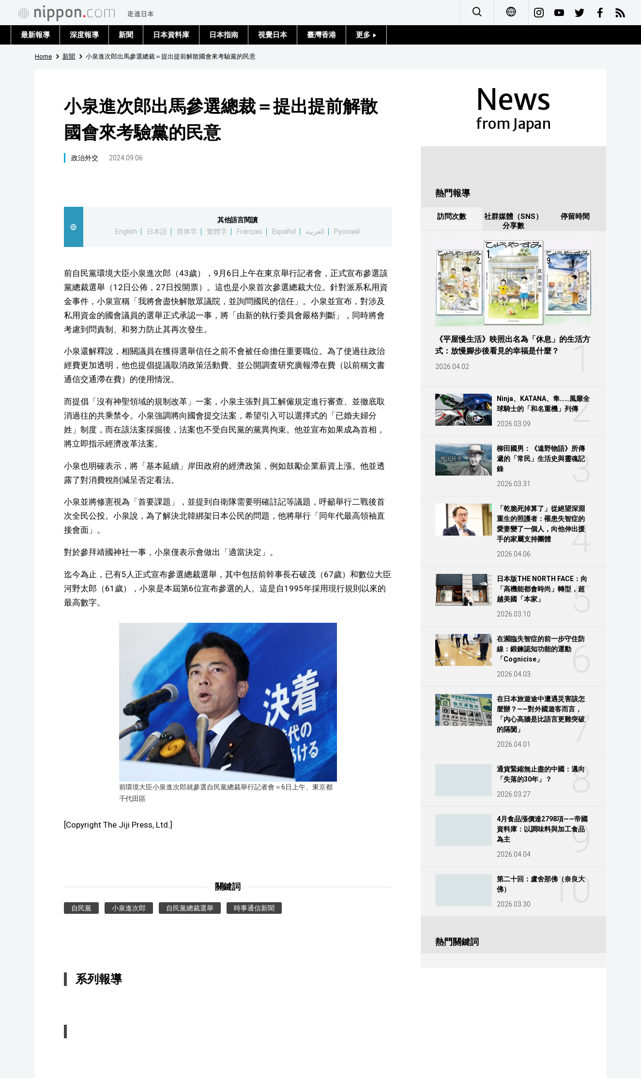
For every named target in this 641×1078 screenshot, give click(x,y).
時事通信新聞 (254, 908)
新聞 (126, 35)
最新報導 (35, 35)
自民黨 (81, 908)
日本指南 (223, 35)
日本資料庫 (171, 35)
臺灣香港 (321, 35)
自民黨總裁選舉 (190, 908)
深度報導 (84, 35)
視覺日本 (272, 35)
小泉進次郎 (129, 908)
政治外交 (84, 158)
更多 (366, 35)
